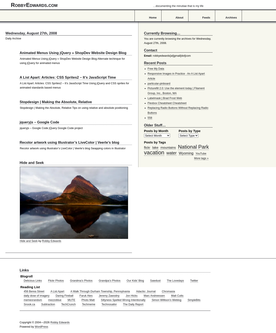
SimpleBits (194, 300)
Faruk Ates (86, 295)
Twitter (194, 280)
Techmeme (88, 304)
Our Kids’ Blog (135, 280)
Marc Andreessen (154, 295)
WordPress (41, 326)
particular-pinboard (159, 83)
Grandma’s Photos (81, 280)
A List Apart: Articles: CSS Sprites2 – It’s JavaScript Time (68, 77)
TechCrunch (68, 304)
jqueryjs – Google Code (39, 122)
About (179, 17)
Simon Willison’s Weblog (166, 300)
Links (24, 270)
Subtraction (48, 304)
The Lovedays (175, 280)
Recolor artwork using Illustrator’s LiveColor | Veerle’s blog (69, 142)
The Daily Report (133, 304)
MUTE (71, 300)
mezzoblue (54, 300)
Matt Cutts (177, 295)
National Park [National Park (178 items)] (193, 147)
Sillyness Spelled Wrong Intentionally (123, 300)
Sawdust (155, 280)
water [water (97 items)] (171, 153)
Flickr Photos (56, 280)
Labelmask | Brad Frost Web (165, 98)
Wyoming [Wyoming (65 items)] (186, 153)
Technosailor (109, 304)
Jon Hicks (132, 295)
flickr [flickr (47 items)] (147, 147)
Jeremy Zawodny (109, 295)
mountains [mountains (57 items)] (168, 147)
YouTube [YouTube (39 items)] (201, 153)
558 (150, 117)
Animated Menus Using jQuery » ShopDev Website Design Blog (73, 53)
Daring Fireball (64, 295)
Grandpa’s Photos (110, 280)
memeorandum (33, 300)
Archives (231, 17)
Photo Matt (88, 300)
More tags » (201, 158)
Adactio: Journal (146, 291)
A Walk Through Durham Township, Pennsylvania (100, 291)
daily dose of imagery (36, 295)
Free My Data (156, 68)
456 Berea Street (34, 291)
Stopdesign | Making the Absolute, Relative (56, 102)
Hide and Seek (32, 163)
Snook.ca (29, 304)
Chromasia (168, 291)
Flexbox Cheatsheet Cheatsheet (167, 103)
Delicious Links (33, 280)
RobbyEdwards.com (107, 5)
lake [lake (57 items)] (155, 147)
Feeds (206, 17)
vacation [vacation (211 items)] (154, 152)
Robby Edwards (51, 241)
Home (153, 17)
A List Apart (57, 291)
